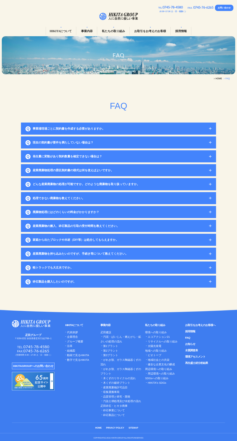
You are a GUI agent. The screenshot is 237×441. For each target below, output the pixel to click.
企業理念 (72, 336)
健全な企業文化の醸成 (161, 364)
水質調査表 (191, 350)
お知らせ (190, 343)
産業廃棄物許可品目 (115, 387)
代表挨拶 (72, 332)
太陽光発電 (154, 345)
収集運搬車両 (111, 391)
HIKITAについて (61, 31)
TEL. (170, 7)
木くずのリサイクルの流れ (119, 378)
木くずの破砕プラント (116, 382)
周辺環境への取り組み (161, 373)
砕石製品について (114, 414)
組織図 (71, 350)
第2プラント (110, 350)
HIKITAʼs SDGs (157, 382)
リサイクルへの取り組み (163, 341)
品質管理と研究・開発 (116, 396)
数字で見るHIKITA (78, 359)
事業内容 (87, 31)
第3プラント (110, 355)
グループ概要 (75, 341)
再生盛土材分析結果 (196, 362)
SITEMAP (133, 428)
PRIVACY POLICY (115, 428)
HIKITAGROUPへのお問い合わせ (33, 365)
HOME (98, 428)
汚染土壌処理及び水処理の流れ (122, 401)
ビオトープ (154, 355)
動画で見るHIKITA (78, 355)
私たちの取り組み (113, 31)
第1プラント (110, 345)
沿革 (69, 345)
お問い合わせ (224, 7)
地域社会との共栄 (158, 359)
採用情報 (181, 31)
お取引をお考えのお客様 (150, 31)
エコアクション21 (159, 336)
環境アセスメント (195, 356)
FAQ (187, 337)
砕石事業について (114, 410)
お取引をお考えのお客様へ (200, 325)
